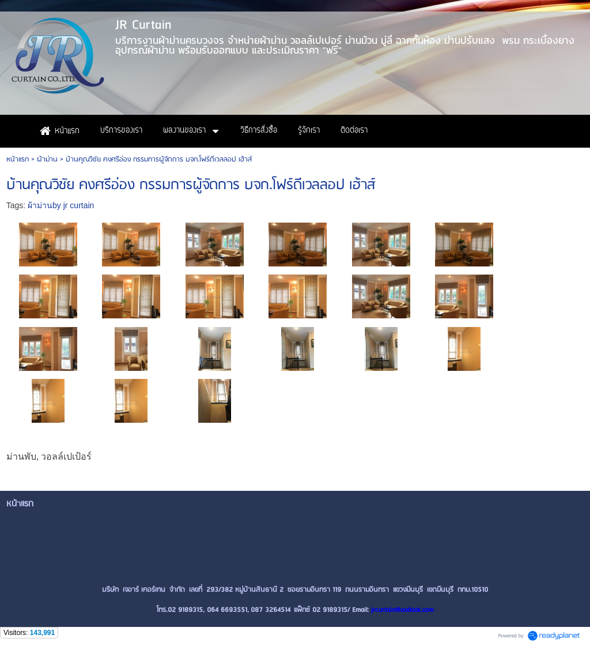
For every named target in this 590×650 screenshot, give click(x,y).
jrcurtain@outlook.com (402, 610)
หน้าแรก (17, 159)
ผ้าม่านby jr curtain (61, 205)
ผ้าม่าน (47, 159)
